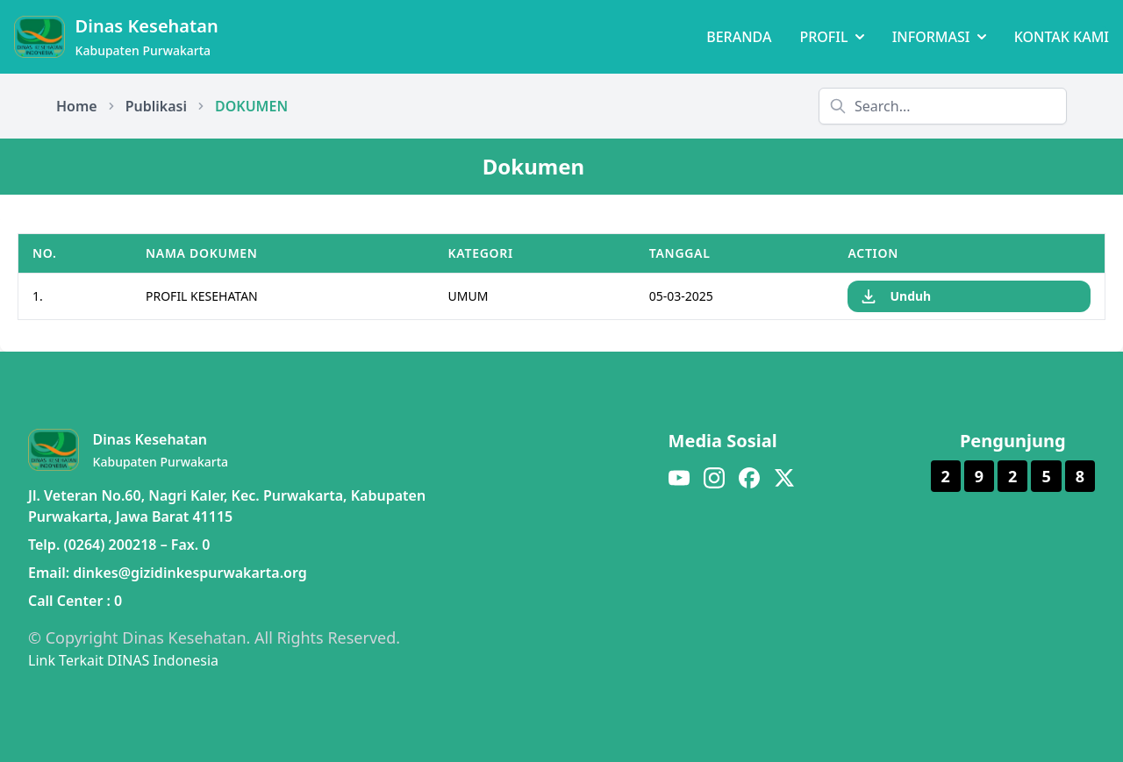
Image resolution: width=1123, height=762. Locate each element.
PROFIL (831, 36)
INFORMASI (939, 36)
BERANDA (738, 36)
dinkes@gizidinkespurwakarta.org (189, 572)
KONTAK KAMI (1061, 36)
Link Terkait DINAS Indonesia (123, 660)
